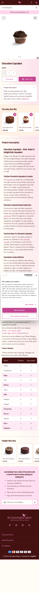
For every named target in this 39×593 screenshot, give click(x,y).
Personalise (9, 79)
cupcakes (9, 180)
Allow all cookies (19, 310)
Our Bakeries (19, 546)
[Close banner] (36, 275)
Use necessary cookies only (19, 316)
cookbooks (7, 216)
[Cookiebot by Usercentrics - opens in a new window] (24, 275)
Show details (29, 305)
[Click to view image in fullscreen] (35, 18)
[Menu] (2, 2)
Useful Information (19, 540)
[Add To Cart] (14, 114)
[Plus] (13, 73)
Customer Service (19, 535)
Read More (25, 99)
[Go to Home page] (19, 2)
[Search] (36, 7)
